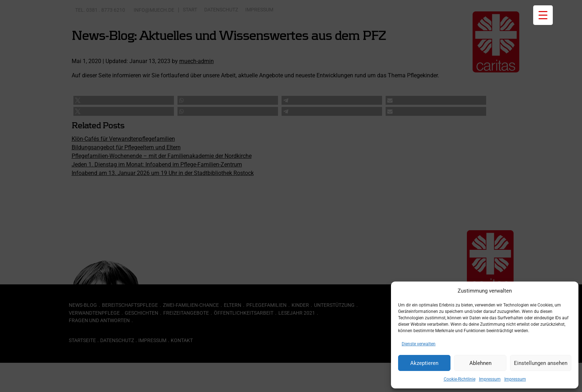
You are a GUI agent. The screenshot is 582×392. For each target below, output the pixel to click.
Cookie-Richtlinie (459, 379)
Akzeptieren (424, 363)
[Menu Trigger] (543, 15)
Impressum (490, 379)
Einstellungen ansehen (540, 363)
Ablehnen (480, 363)
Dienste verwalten (419, 343)
